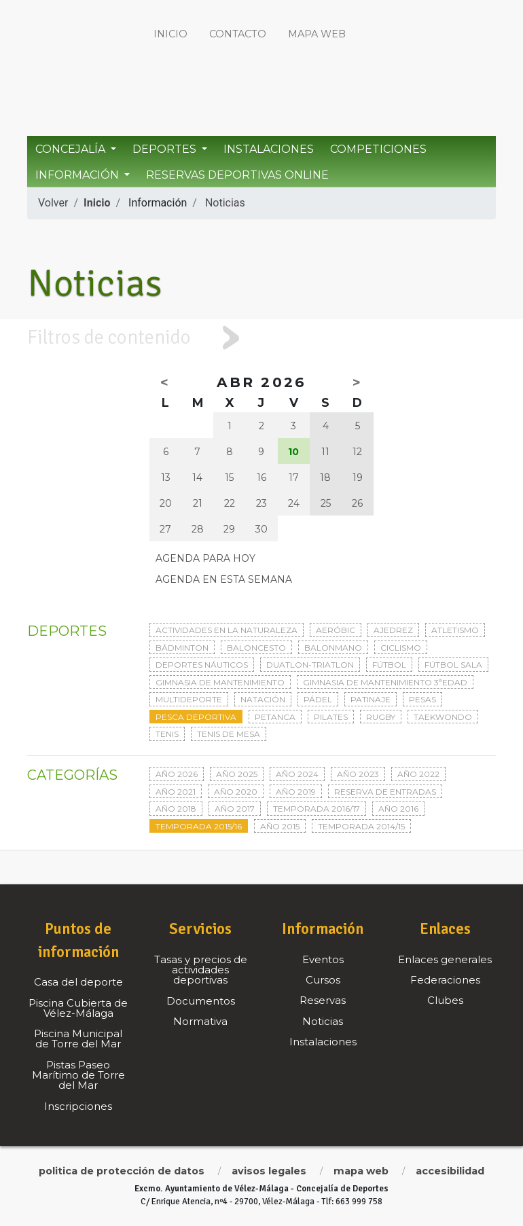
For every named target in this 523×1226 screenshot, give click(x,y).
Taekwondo (443, 717)
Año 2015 (280, 826)
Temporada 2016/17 (316, 809)
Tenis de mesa (228, 734)
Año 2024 (297, 774)
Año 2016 (398, 809)
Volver (53, 202)
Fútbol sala (453, 665)
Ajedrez (393, 630)
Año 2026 (177, 774)
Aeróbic (335, 630)
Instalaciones (268, 149)
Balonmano (333, 648)
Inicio (170, 34)
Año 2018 (176, 809)
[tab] (261, 338)
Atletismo (455, 630)
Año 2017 (235, 809)
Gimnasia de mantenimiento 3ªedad (385, 682)
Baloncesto (256, 648)
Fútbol (389, 665)
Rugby (380, 717)
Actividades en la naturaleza (226, 630)
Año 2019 (296, 792)
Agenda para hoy (205, 558)
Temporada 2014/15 (361, 826)
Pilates (331, 717)
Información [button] (78, 174)
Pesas (422, 699)
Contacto (237, 34)
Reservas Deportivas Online (237, 174)
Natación (262, 699)
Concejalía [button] (71, 149)
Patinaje (370, 699)
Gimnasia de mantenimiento (220, 682)
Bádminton (182, 648)
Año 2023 (358, 774)
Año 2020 (235, 792)
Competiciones (378, 149)
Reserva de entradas (385, 792)
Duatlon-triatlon (310, 665)
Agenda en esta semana (224, 579)
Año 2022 (418, 774)
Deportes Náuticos (202, 665)
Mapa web (317, 34)
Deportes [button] (165, 149)
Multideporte (189, 699)
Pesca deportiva (196, 717)
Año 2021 (176, 792)
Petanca (275, 717)
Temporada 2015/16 (199, 826)
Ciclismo (400, 648)
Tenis (167, 734)
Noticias (225, 202)
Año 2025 (236, 774)
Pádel (318, 699)
